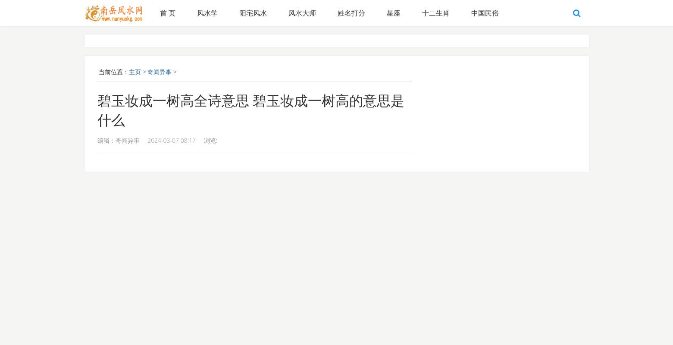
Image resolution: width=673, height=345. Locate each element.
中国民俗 (485, 13)
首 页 (167, 13)
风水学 (207, 13)
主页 (135, 72)
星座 (394, 13)
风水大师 (302, 13)
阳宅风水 (253, 13)
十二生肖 (436, 13)
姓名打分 (351, 13)
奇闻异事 (159, 72)
